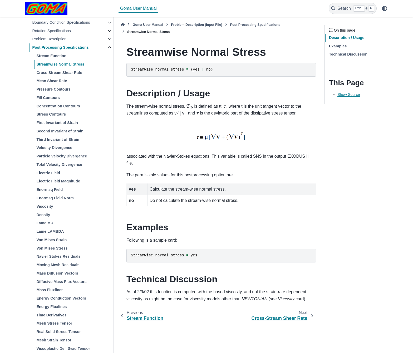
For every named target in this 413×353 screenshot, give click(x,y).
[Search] (353, 8)
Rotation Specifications (51, 31)
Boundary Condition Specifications (61, 22)
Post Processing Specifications (60, 47)
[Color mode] (384, 8)
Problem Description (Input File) (196, 25)
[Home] (123, 24)
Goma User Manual (138, 8)
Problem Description (49, 39)
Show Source (348, 94)
